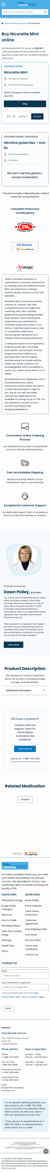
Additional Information (25, 690)
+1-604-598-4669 (10, 1072)
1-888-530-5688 (9, 1064)
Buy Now (37, 116)
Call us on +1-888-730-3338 (25, 758)
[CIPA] (25, 227)
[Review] (25, 247)
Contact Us (31, 954)
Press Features (33, 905)
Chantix (25, 799)
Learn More (15, 644)
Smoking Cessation (19, 23)
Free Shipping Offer (36, 929)
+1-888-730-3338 (10, 1057)
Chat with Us (25, 748)
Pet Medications (11, 925)
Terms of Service (29, 997)
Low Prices (31, 934)
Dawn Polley (32, 900)
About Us (7, 914)
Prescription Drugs (12, 900)
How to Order (9, 920)
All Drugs (6, 940)
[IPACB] (25, 267)
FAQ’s (5, 951)
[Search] (45, 12)
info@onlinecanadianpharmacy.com (13, 1089)
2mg (25, 104)
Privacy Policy (33, 940)
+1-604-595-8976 (10, 1080)
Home (7, 23)
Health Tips (8, 945)
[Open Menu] (4, 4)
